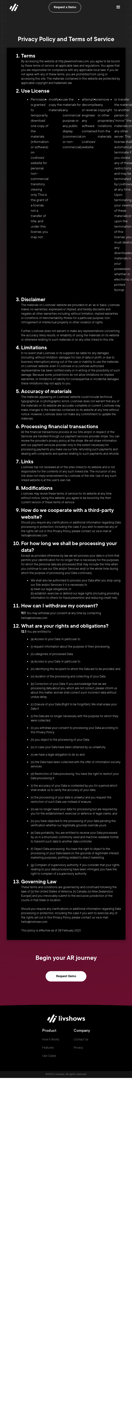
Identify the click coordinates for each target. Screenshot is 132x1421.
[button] (118, 7)
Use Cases (49, 1056)
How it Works (50, 1039)
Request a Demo (65, 7)
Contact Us (81, 1039)
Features (48, 1047)
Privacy (78, 1047)
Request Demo (66, 976)
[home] (13, 7)
